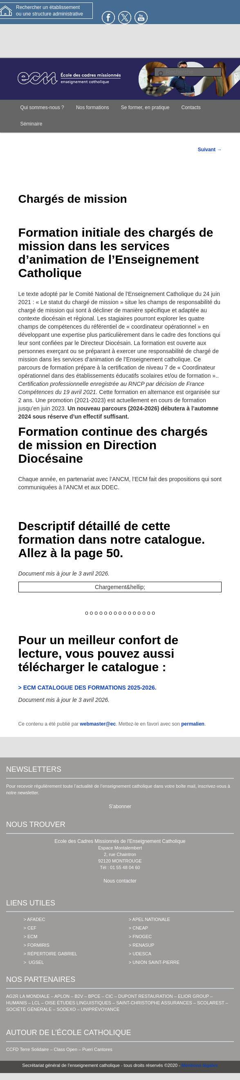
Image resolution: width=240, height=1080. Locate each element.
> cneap (138, 927)
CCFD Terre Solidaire (27, 1049)
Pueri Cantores (97, 1049)
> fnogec (140, 936)
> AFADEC (34, 919)
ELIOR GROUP (193, 996)
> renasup (142, 945)
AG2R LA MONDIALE (27, 996)
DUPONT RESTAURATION (145, 996)
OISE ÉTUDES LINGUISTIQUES (78, 1002)
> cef (30, 927)
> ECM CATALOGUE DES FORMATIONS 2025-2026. (87, 687)
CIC (109, 996)
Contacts (191, 107)
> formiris (36, 945)
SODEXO (66, 1009)
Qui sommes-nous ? (42, 107)
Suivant (210, 149)
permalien (192, 724)
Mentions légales (200, 1065)
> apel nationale (149, 919)
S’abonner (120, 806)
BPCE (94, 996)
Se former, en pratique (145, 107)
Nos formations (92, 107)
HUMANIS (16, 1002)
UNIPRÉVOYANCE (100, 1009)
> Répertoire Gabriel (50, 953)
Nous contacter (120, 881)
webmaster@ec (98, 724)
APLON (62, 996)
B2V (79, 996)
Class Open (65, 1049)
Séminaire (31, 124)
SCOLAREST (210, 1002)
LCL (36, 1002)
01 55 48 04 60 (125, 867)
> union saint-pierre (154, 962)
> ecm (31, 936)
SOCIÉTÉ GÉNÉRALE (29, 1009)
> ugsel (34, 962)
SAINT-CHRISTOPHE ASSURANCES (154, 1002)
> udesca (140, 953)
